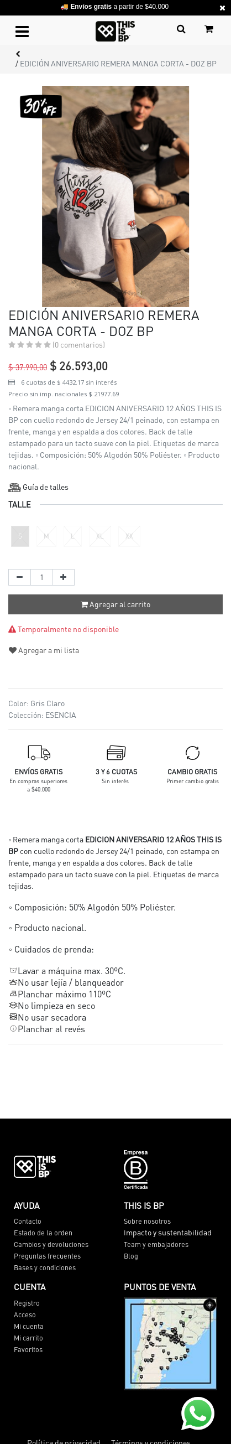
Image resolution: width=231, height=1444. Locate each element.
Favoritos (28, 1349)
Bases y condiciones (45, 1267)
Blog (131, 1255)
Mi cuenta (29, 1326)
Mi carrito (28, 1337)
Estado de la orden (43, 1232)
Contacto (27, 1221)
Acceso (25, 1314)
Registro (27, 1302)
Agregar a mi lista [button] (44, 650)
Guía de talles (38, 486)
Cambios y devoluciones (51, 1244)
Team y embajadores (156, 1244)
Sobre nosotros (147, 1221)
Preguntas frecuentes (47, 1255)
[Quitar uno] (19, 577)
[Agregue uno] (63, 577)
